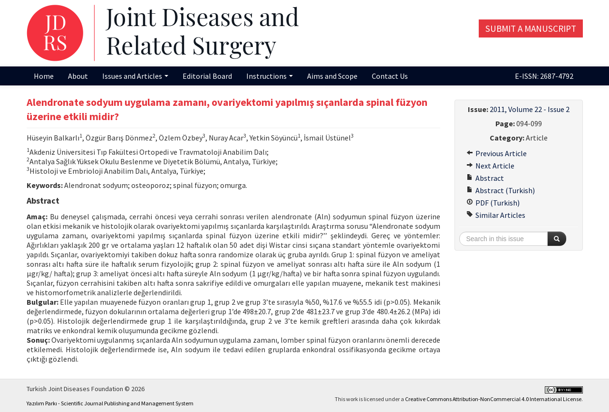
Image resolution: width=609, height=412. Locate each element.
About (78, 76)
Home (44, 76)
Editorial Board (207, 76)
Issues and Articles (135, 76)
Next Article (490, 165)
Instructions (269, 76)
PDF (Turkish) (493, 202)
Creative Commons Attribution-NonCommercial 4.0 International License (493, 399)
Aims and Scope (332, 76)
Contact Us (390, 76)
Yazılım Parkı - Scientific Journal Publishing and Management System (110, 403)
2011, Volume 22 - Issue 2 (530, 109)
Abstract (485, 178)
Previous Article (496, 153)
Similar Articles (495, 215)
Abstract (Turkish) (500, 190)
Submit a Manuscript (530, 28)
